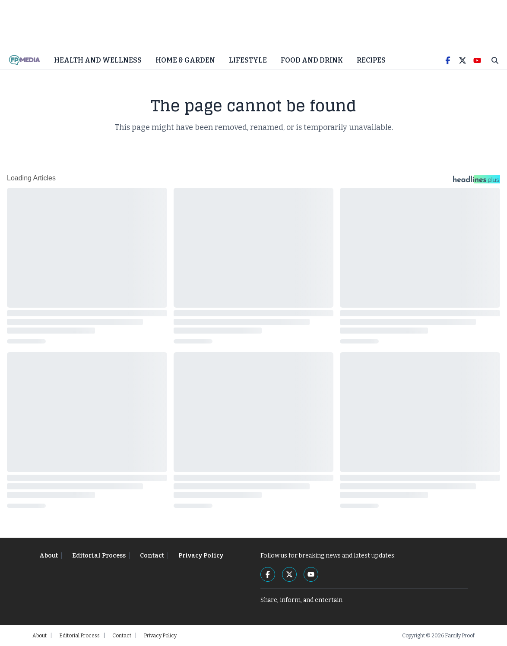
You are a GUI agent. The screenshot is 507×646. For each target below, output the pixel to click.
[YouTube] (477, 60)
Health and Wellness (98, 60)
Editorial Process (99, 555)
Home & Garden (185, 60)
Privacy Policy (200, 555)
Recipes (371, 60)
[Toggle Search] (494, 60)
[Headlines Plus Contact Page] (476, 181)
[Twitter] (462, 60)
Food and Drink (312, 60)
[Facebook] (448, 60)
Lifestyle (248, 60)
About (48, 555)
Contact (152, 555)
